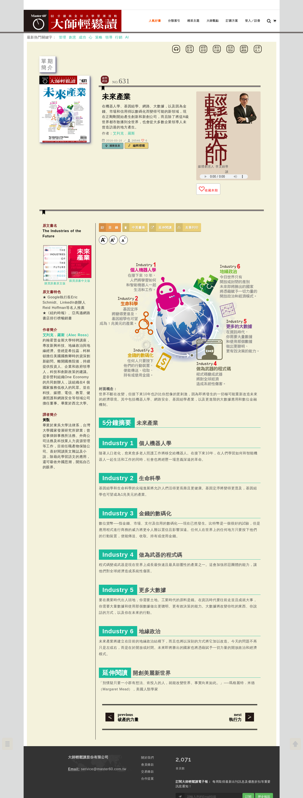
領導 (109, 37)
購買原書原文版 (55, 283)
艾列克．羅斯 (124, 133)
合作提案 (147, 778)
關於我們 (147, 757)
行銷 (119, 37)
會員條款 (147, 764)
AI (127, 37)
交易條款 (147, 771)
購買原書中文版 (79, 280)
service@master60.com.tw (103, 769)
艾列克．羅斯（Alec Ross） (67, 335)
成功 (82, 37)
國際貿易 (112, 145)
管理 (62, 37)
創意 (72, 37)
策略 (99, 37)
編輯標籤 (136, 145)
